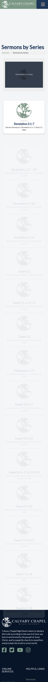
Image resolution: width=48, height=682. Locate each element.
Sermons (5, 53)
